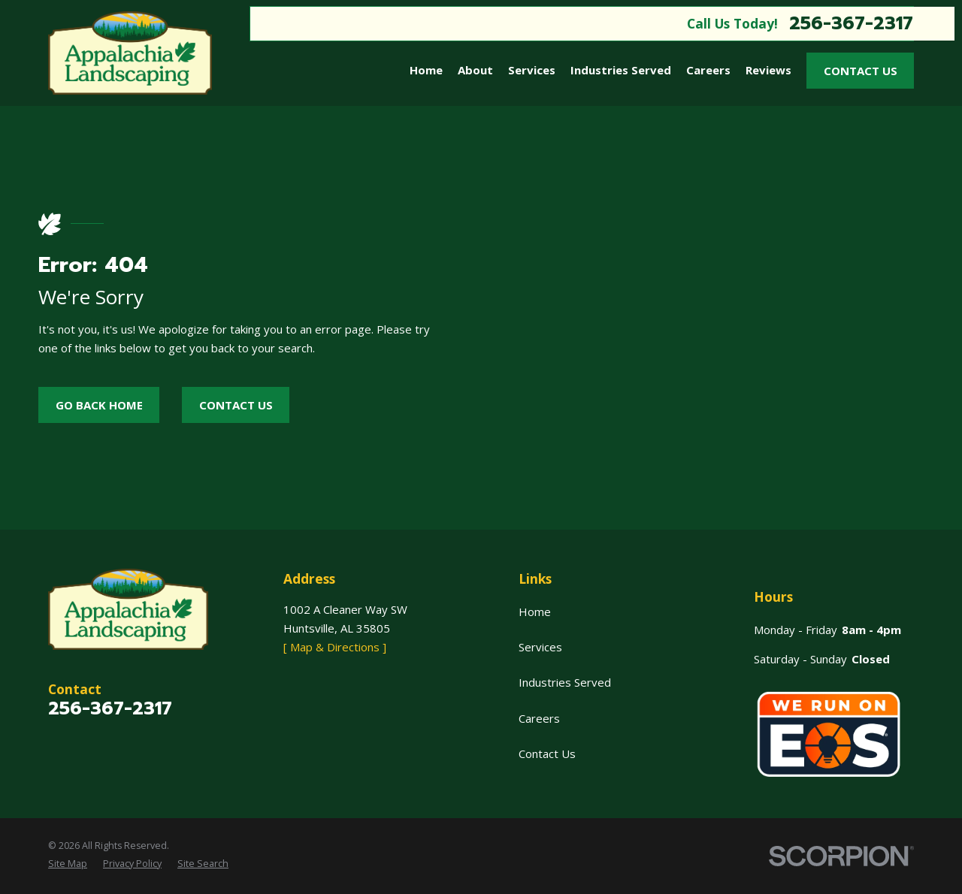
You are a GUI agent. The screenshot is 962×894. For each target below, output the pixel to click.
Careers (539, 718)
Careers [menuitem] (708, 69)
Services (540, 646)
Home (535, 611)
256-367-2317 (851, 23)
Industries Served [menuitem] (620, 69)
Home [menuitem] (426, 69)
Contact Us (860, 70)
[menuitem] (67, 864)
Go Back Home (99, 404)
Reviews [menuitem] (768, 69)
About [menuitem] (475, 69)
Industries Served (565, 682)
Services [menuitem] (531, 69)
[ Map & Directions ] (334, 646)
